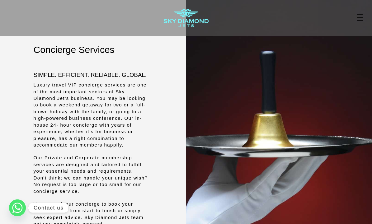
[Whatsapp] (17, 207)
